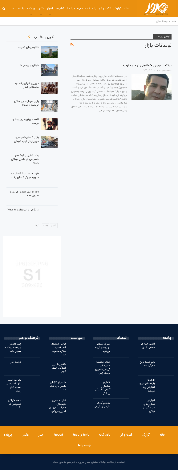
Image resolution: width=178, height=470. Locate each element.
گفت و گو (105, 8)
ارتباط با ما (18, 8)
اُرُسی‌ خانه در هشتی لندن (148, 346)
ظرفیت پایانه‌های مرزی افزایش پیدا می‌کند (147, 385)
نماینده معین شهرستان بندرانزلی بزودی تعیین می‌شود (57, 406)
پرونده (31, 8)
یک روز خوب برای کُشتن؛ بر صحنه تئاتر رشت (13, 385)
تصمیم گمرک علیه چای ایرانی (102, 405)
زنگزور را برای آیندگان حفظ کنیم (59, 368)
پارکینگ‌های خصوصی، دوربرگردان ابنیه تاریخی (26, 139)
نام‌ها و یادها (75, 8)
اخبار (50, 8)
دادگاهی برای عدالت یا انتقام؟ (22, 210)
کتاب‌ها (60, 8)
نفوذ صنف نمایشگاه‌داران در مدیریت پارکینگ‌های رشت (24, 175)
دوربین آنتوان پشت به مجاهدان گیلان (27, 85)
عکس (41, 8)
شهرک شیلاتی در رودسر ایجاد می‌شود (102, 348)
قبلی (53, 225)
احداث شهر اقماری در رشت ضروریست (24, 194)
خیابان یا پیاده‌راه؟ (29, 65)
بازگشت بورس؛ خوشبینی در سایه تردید (147, 65)
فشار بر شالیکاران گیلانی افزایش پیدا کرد (102, 388)
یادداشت (90, 8)
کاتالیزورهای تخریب (28, 47)
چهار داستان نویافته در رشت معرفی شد (13, 348)
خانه (126, 8)
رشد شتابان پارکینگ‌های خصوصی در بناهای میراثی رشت (25, 159)
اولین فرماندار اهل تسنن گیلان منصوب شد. (58, 349)
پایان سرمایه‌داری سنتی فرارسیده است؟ (26, 103)
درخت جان (15, 362)
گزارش (117, 8)
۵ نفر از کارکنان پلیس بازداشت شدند (58, 386)
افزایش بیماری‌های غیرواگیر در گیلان (149, 406)
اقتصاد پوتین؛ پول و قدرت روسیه (25, 121)
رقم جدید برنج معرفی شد (147, 364)
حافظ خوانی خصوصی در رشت (14, 404)
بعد (45, 225)
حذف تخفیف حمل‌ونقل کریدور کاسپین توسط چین (102, 367)
